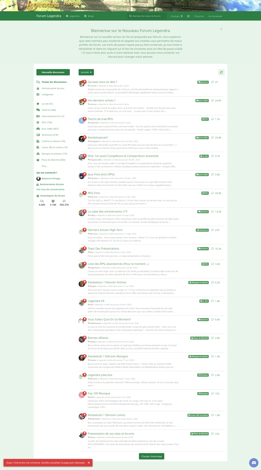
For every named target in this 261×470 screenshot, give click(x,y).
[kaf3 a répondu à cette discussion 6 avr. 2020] (82, 395)
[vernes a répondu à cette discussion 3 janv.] (82, 83)
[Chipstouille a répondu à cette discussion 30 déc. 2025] (82, 157)
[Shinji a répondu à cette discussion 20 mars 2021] (82, 339)
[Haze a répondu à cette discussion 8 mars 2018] (82, 435)
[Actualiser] (221, 72)
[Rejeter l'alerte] (89, 463)
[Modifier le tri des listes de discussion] (86, 72)
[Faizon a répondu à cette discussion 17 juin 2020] (82, 358)
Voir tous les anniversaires (50, 189)
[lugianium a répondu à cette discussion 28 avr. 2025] (82, 265)
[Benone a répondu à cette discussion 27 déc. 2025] (82, 194)
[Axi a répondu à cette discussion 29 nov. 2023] (82, 302)
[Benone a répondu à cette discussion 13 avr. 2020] (82, 376)
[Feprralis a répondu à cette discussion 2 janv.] (82, 120)
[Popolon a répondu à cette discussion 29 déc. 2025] (82, 176)
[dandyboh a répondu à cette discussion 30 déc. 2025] (82, 139)
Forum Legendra (48, 16)
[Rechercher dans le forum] (147, 16)
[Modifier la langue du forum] (177, 16)
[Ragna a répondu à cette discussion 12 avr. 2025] (82, 284)
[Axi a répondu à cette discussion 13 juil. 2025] (82, 250)
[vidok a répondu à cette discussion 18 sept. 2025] (82, 213)
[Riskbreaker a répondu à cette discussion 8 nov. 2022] (82, 321)
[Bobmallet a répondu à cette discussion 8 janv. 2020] (82, 416)
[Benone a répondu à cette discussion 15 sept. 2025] (82, 231)
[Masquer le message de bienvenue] (221, 29)
